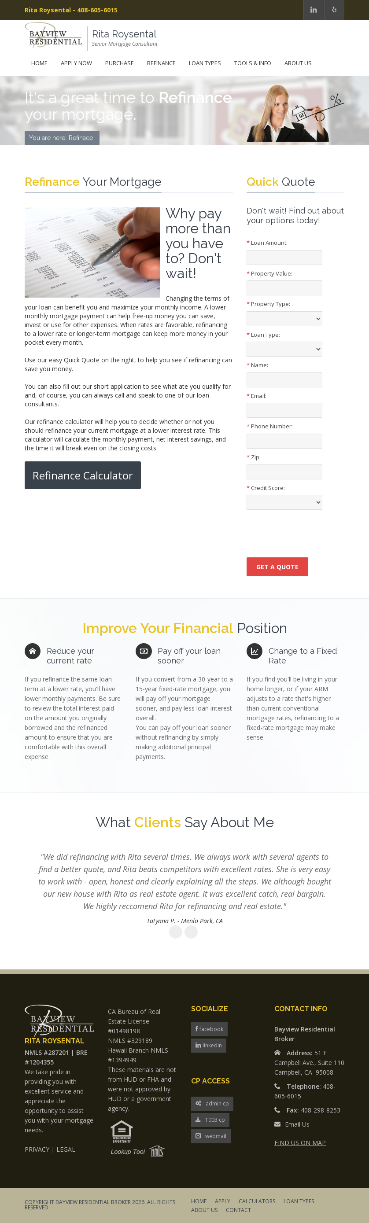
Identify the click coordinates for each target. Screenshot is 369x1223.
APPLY (222, 1202)
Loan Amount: (267, 243)
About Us (298, 63)
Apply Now (76, 63)
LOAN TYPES (299, 1202)
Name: (257, 365)
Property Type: (268, 304)
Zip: (254, 457)
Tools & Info (252, 63)
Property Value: (269, 273)
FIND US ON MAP (300, 1142)
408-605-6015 (97, 10)
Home (39, 63)
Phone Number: (270, 426)
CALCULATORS (257, 1202)
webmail (211, 1136)
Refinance (161, 63)
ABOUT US (204, 1211)
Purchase (119, 63)
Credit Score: (266, 488)
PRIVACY (37, 1149)
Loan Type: (263, 335)
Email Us (297, 1124)
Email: (256, 396)
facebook (210, 1029)
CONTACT (238, 1211)
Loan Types (205, 63)
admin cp (212, 1104)
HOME (199, 1202)
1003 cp (210, 1120)
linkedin (211, 1045)
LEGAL (65, 1149)
